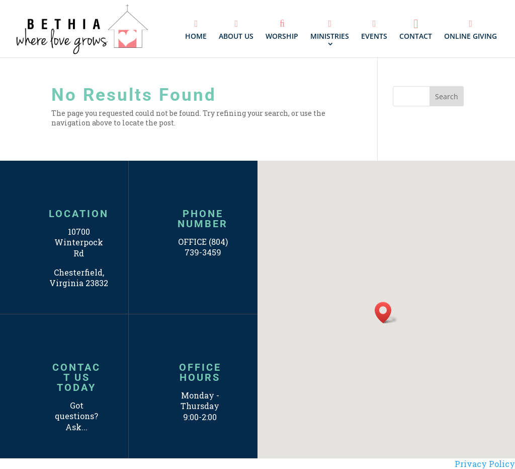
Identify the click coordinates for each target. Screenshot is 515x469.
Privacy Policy (485, 463)
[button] (386, 312)
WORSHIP (282, 30)
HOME (196, 30)
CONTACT (415, 29)
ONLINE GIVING (470, 30)
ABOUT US (236, 30)
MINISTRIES (329, 30)
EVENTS (374, 30)
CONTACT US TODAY (76, 377)
